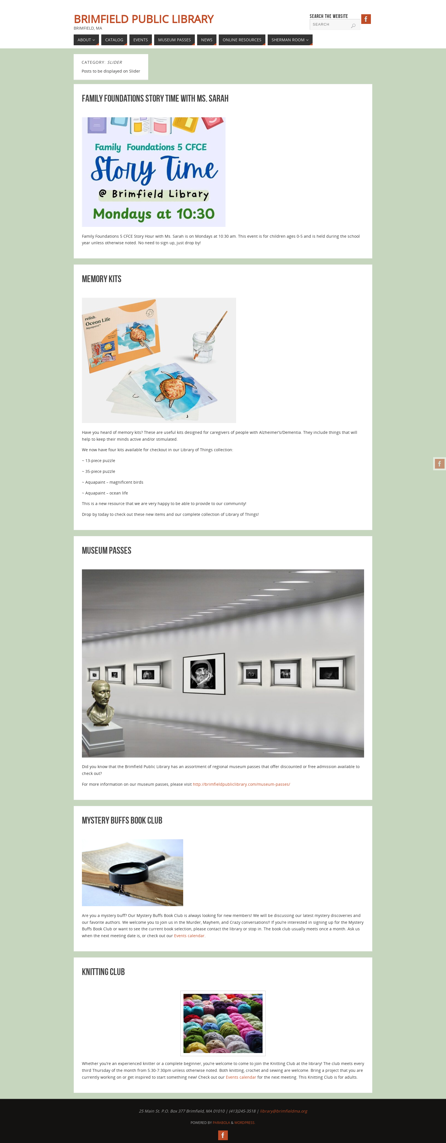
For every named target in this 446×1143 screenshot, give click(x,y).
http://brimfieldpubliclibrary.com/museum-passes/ (241, 784)
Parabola (221, 1122)
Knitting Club (103, 971)
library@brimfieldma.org (283, 1111)
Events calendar (189, 935)
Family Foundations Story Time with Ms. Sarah (155, 98)
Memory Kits (101, 279)
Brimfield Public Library (143, 18)
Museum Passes (106, 550)
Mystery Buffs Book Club (122, 820)
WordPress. (244, 1122)
